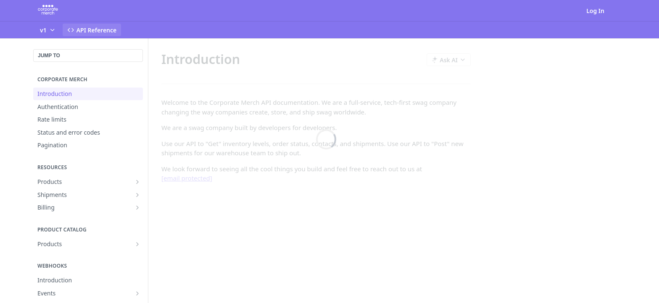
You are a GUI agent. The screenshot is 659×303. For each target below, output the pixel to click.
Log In (595, 11)
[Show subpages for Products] (137, 181)
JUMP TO (49, 55)
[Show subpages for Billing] (137, 207)
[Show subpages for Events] (137, 293)
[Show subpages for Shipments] (137, 194)
